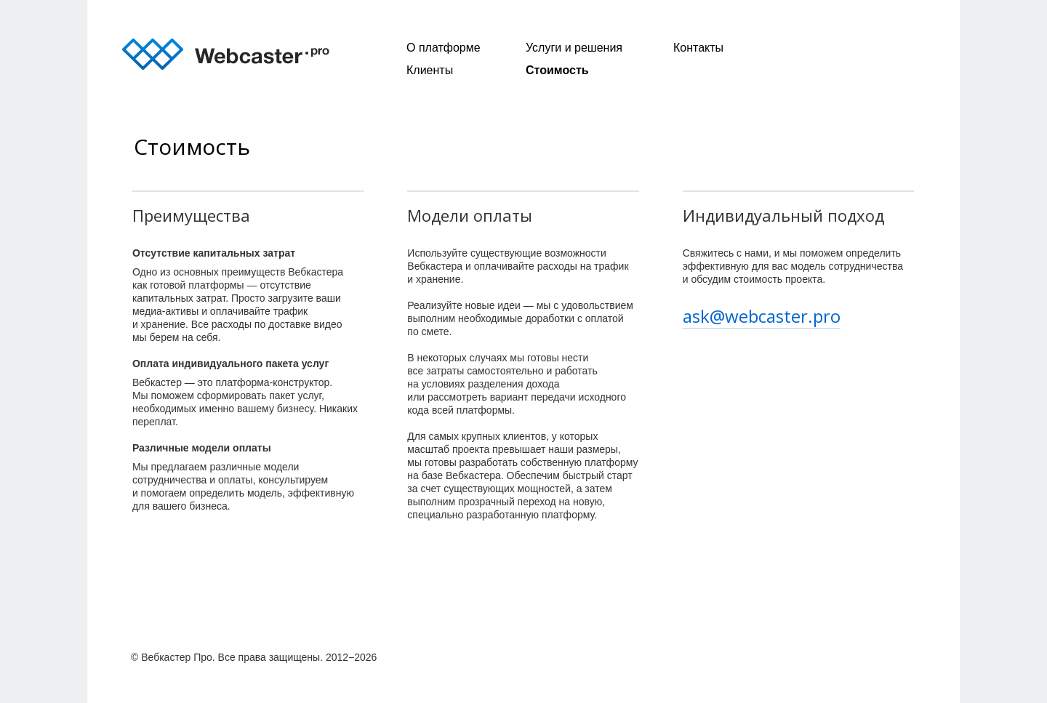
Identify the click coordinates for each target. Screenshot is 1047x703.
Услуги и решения (574, 47)
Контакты (698, 47)
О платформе (443, 47)
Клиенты (429, 70)
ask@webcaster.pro (762, 316)
